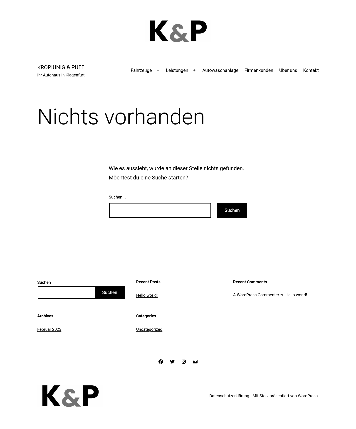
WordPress (308, 395)
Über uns (288, 70)
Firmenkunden (258, 70)
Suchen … (117, 197)
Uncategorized (149, 329)
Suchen (44, 282)
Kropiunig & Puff (60, 67)
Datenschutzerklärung (229, 395)
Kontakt (311, 70)
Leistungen (177, 70)
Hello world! (147, 295)
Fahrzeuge (141, 70)
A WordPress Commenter (256, 294)
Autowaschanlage (220, 70)
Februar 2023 (49, 329)
